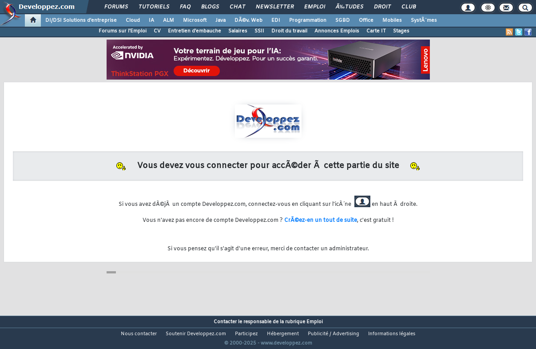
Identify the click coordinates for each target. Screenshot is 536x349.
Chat (237, 7)
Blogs (210, 7)
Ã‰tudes (349, 7)
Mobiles (392, 20)
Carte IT (376, 31)
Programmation (307, 20)
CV (157, 31)
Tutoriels (154, 7)
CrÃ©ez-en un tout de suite (320, 220)
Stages (401, 31)
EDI (275, 20)
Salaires (237, 31)
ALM (168, 20)
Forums (116, 7)
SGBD (342, 20)
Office (366, 20)
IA (151, 20)
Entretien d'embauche (194, 31)
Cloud (133, 20)
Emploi (314, 7)
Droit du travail (289, 31)
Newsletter (274, 7)
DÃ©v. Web (248, 20)
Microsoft (194, 20)
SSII (259, 31)
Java (220, 20)
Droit (382, 7)
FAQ (185, 7)
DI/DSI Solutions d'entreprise (81, 20)
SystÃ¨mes (424, 20)
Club (409, 7)
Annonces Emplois (336, 31)
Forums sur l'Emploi (123, 31)
